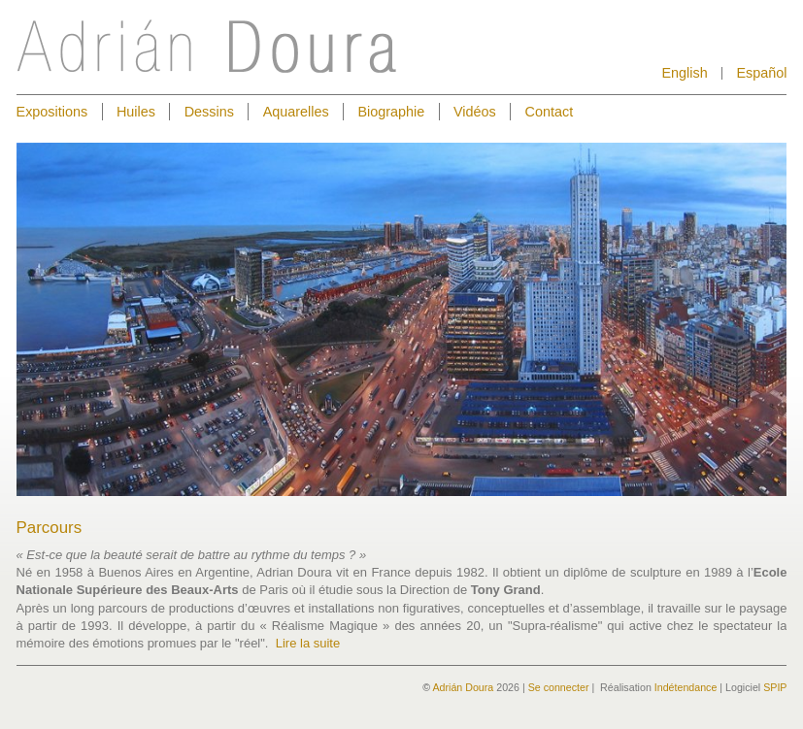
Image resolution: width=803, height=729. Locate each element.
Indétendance (686, 687)
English (684, 73)
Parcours (50, 527)
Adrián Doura (462, 687)
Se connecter (558, 687)
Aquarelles (296, 111)
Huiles (136, 111)
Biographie (390, 111)
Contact (549, 111)
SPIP (774, 687)
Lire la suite (308, 643)
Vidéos (474, 111)
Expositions (52, 111)
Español (761, 73)
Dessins (209, 111)
